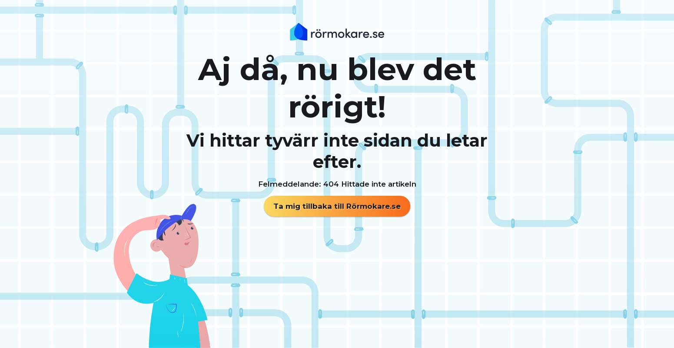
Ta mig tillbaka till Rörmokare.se (337, 206)
